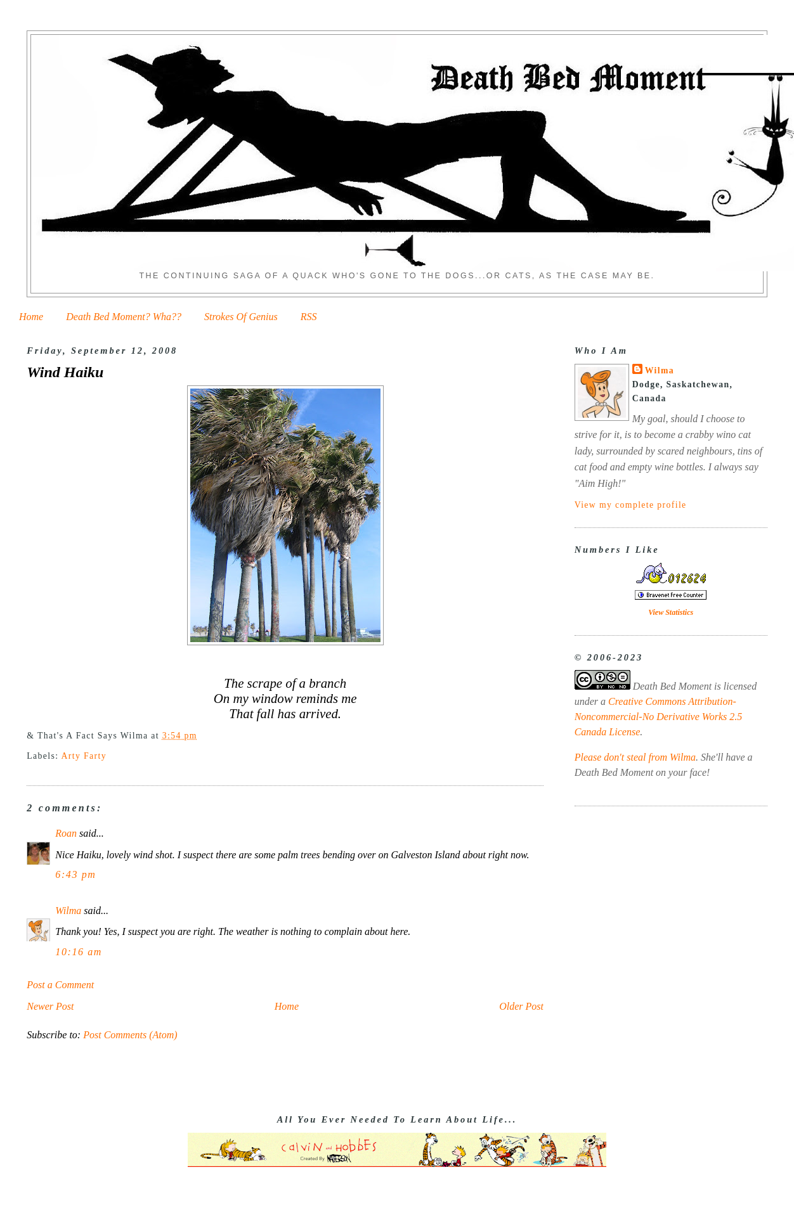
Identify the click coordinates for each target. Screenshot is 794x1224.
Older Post (521, 1006)
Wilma (68, 910)
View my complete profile (631, 505)
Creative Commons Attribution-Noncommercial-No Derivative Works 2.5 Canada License (659, 716)
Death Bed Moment (672, 686)
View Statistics (670, 612)
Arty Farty (83, 756)
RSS (309, 316)
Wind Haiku (65, 372)
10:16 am (78, 951)
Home (31, 316)
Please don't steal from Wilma (635, 757)
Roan (66, 833)
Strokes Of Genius (241, 316)
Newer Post (50, 1006)
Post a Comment (60, 984)
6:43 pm (75, 874)
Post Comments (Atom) (130, 1034)
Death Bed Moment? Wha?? (123, 316)
